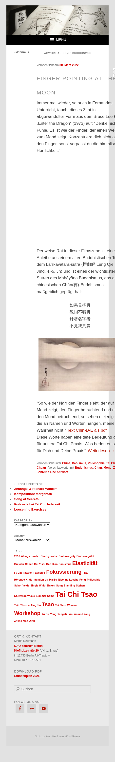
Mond (108, 467)
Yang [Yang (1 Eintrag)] (53, 614)
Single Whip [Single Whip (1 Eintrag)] (37, 585)
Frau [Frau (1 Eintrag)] (85, 572)
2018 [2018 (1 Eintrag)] (17, 556)
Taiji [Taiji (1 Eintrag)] (16, 605)
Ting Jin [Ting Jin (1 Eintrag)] (36, 605)
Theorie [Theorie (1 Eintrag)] (25, 605)
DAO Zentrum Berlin (28, 646)
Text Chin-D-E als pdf (87, 430)
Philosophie (96, 463)
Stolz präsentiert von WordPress (57, 736)
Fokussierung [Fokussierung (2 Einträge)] (63, 572)
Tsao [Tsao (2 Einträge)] (48, 604)
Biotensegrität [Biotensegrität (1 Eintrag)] (85, 556)
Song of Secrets (26, 499)
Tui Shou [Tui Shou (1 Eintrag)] (60, 605)
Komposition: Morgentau (33, 494)
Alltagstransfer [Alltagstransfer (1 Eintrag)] (30, 556)
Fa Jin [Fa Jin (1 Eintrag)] (18, 572)
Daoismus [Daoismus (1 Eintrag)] (65, 564)
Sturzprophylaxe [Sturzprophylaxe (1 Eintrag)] (24, 595)
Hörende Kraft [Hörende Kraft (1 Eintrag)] (23, 579)
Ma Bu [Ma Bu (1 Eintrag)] (53, 579)
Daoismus (79, 463)
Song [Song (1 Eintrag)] (59, 585)
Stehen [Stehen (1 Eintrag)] (80, 585)
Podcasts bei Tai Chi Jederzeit (37, 504)
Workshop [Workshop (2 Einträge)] (27, 613)
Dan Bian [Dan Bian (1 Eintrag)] (52, 564)
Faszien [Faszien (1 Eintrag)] (27, 572)
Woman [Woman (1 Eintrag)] (72, 605)
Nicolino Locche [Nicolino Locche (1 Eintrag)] (68, 579)
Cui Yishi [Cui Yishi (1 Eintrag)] (39, 564)
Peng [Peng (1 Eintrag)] (82, 579)
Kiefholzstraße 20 (26, 650)
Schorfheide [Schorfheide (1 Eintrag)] (21, 585)
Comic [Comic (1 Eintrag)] (29, 564)
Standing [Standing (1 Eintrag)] (69, 585)
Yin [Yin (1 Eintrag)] (71, 614)
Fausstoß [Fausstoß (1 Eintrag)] (39, 572)
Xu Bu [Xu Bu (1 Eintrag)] (45, 614)
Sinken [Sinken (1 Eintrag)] (50, 585)
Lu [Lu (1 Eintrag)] (46, 579)
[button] (61, 40)
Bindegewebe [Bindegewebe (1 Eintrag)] (49, 556)
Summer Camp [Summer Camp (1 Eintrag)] (45, 595)
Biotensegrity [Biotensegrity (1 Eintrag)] (67, 556)
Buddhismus (84, 467)
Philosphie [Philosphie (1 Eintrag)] (93, 579)
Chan (98, 467)
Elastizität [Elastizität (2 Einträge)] (84, 563)
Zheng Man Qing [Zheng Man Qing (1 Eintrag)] (24, 620)
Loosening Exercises (30, 509)
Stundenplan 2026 (26, 676)
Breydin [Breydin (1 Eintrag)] (19, 564)
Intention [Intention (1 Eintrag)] (38, 579)
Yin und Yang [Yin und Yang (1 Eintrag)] (82, 614)
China (66, 463)
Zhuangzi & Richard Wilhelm (35, 489)
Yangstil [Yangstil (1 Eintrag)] (63, 614)
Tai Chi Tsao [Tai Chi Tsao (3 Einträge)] (76, 594)
